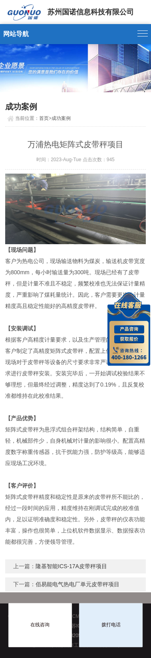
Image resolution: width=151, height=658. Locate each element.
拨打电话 (111, 625)
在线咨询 (40, 625)
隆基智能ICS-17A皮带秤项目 (71, 566)
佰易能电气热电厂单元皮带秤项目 (77, 584)
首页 (44, 118)
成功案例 (61, 118)
